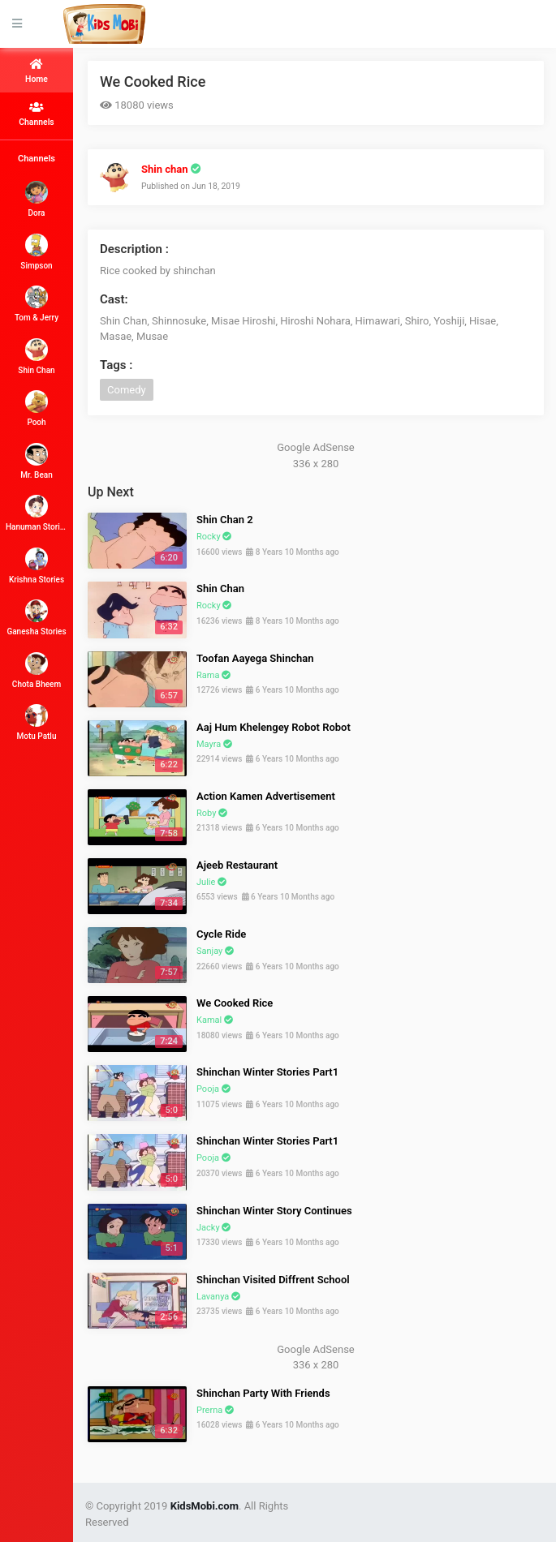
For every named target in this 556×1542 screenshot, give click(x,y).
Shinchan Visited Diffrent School (273, 1280)
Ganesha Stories (36, 617)
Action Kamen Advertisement (265, 796)
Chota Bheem (36, 670)
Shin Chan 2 (224, 519)
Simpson (36, 252)
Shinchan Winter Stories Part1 (267, 1072)
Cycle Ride (221, 934)
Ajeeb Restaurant (237, 865)
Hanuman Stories (36, 513)
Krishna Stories (36, 566)
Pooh (36, 408)
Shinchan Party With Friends (263, 1393)
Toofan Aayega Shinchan (254, 658)
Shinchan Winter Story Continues (274, 1211)
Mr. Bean (36, 461)
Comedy (126, 390)
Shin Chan (36, 356)
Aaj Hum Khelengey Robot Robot (273, 727)
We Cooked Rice (152, 81)
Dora (36, 199)
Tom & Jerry (36, 304)
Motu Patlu (37, 722)
